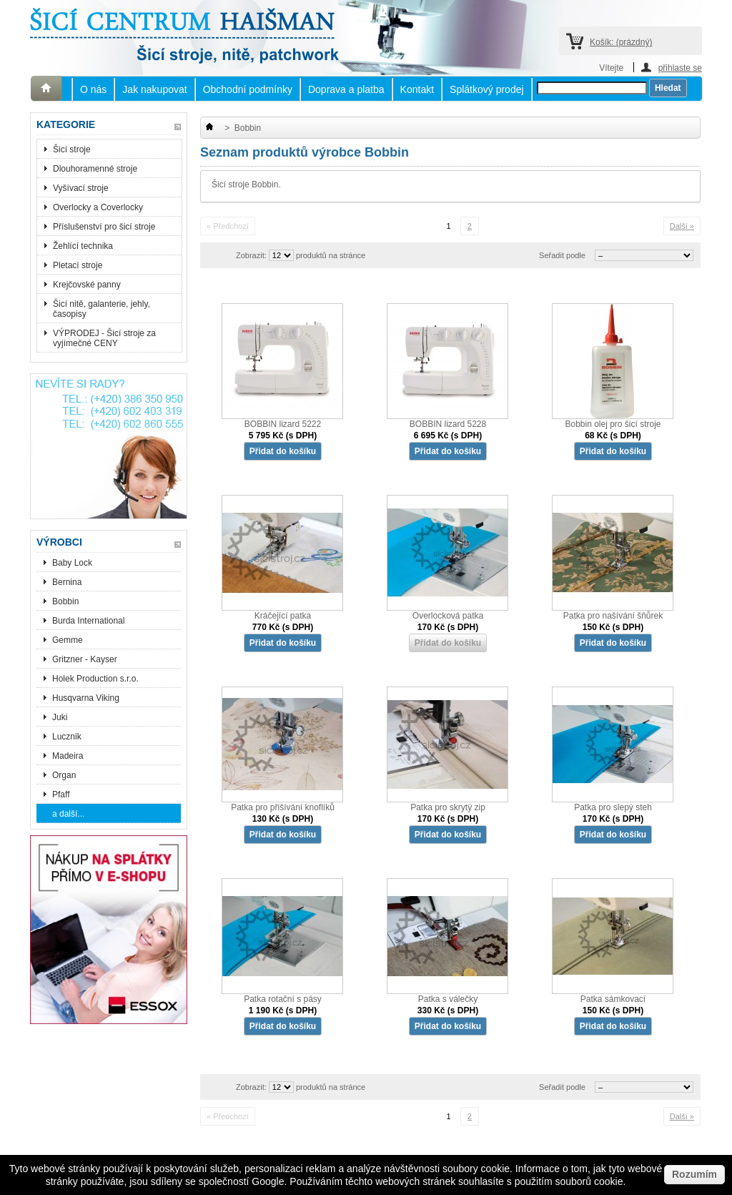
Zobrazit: (251, 255)
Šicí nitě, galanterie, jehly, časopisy (101, 309)
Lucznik (66, 737)
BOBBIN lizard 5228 (448, 424)
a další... (68, 814)
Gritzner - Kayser (84, 659)
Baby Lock (72, 563)
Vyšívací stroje (81, 188)
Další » (682, 226)
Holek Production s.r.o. (95, 679)
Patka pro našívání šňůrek (613, 616)
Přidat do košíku (282, 451)
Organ (64, 775)
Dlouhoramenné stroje (95, 169)
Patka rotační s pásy (283, 999)
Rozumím (694, 1174)
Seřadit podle (562, 255)
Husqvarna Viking (85, 698)
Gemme (67, 640)
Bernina (66, 582)
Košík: (621, 42)
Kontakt (417, 89)
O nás (93, 89)
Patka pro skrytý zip (447, 807)
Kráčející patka (282, 616)
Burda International (89, 621)
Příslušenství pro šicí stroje (104, 227)
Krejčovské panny (87, 285)
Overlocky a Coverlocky (98, 207)
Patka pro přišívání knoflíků (283, 807)
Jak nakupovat (154, 89)
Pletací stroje (77, 265)
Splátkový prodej (487, 89)
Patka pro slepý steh (613, 807)
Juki (59, 717)
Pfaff (60, 795)
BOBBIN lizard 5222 (282, 424)
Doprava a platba (346, 89)
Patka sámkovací (613, 999)
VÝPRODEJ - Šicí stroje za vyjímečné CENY (104, 338)
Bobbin (65, 601)
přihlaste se (680, 67)
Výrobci (59, 542)
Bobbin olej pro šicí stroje (613, 424)
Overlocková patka (447, 616)
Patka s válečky (448, 999)
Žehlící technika (83, 246)
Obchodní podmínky (247, 89)
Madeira (67, 756)
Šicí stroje (72, 149)
